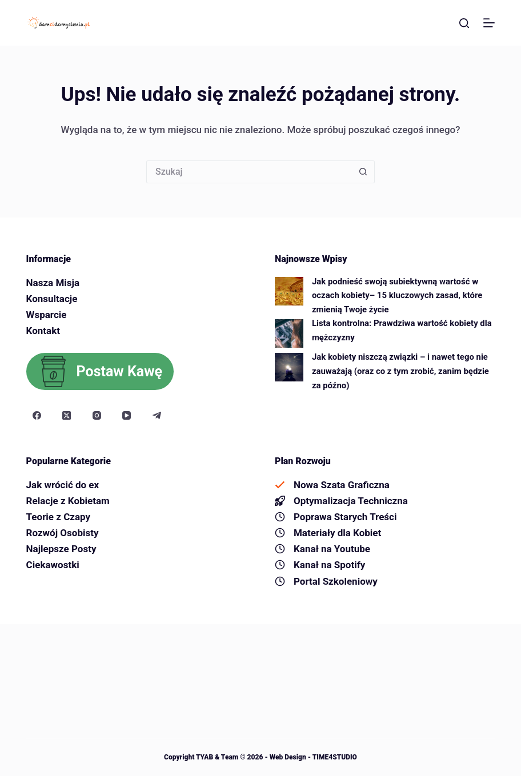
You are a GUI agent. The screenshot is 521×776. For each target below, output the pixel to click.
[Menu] (489, 23)
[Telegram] (157, 416)
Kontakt (43, 330)
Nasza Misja (52, 282)
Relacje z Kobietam (68, 500)
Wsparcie (46, 314)
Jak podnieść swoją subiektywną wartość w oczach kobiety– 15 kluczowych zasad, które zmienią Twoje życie (397, 295)
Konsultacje (52, 298)
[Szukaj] (464, 23)
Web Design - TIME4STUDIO (312, 757)
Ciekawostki (52, 564)
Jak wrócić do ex (62, 484)
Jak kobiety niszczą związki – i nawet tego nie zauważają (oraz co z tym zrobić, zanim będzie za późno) (400, 371)
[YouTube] (127, 416)
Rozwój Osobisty (62, 532)
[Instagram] (97, 416)
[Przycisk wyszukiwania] (363, 171)
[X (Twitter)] (67, 416)
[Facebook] (37, 416)
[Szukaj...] (249, 171)
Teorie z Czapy (58, 516)
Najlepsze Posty (61, 548)
